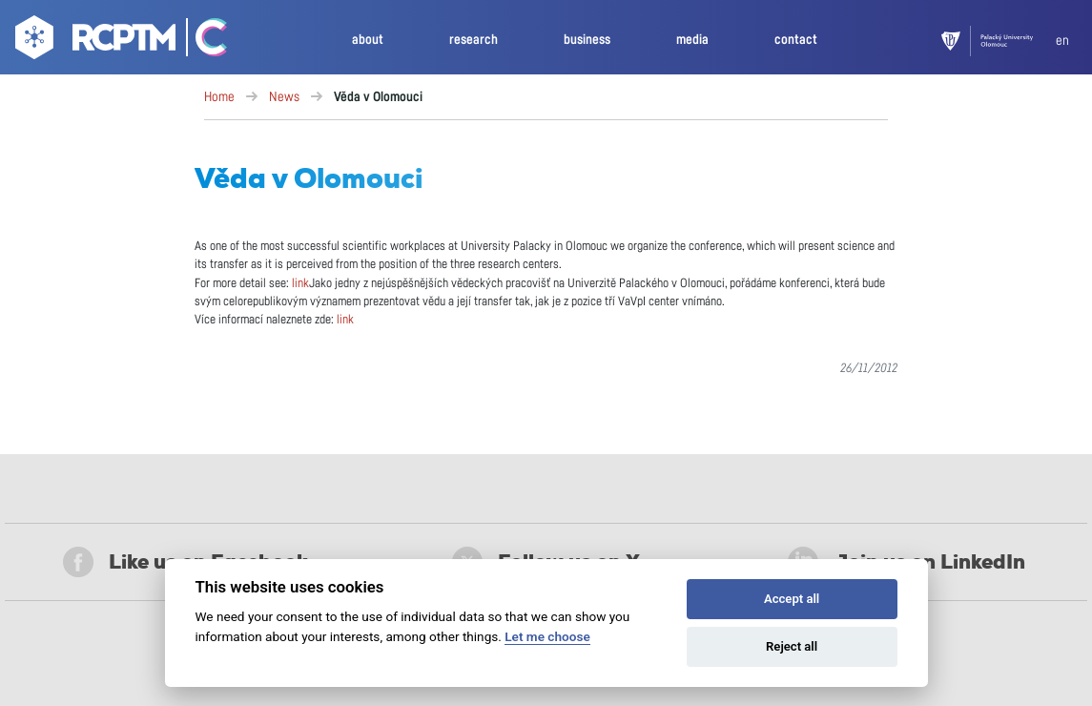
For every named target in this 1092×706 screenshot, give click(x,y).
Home (219, 97)
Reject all (791, 646)
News (284, 97)
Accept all (791, 599)
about (367, 39)
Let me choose (547, 636)
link (300, 284)
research (473, 39)
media (692, 39)
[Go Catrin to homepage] (202, 41)
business (587, 39)
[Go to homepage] (93, 41)
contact (795, 39)
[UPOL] (998, 41)
